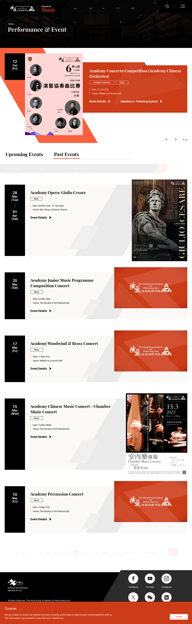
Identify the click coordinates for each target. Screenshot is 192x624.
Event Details (97, 101)
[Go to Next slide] (165, 140)
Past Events (66, 155)
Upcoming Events (24, 155)
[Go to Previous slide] (175, 140)
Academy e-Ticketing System (139, 101)
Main (36, 199)
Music (122, 82)
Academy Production (102, 82)
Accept (177, 616)
